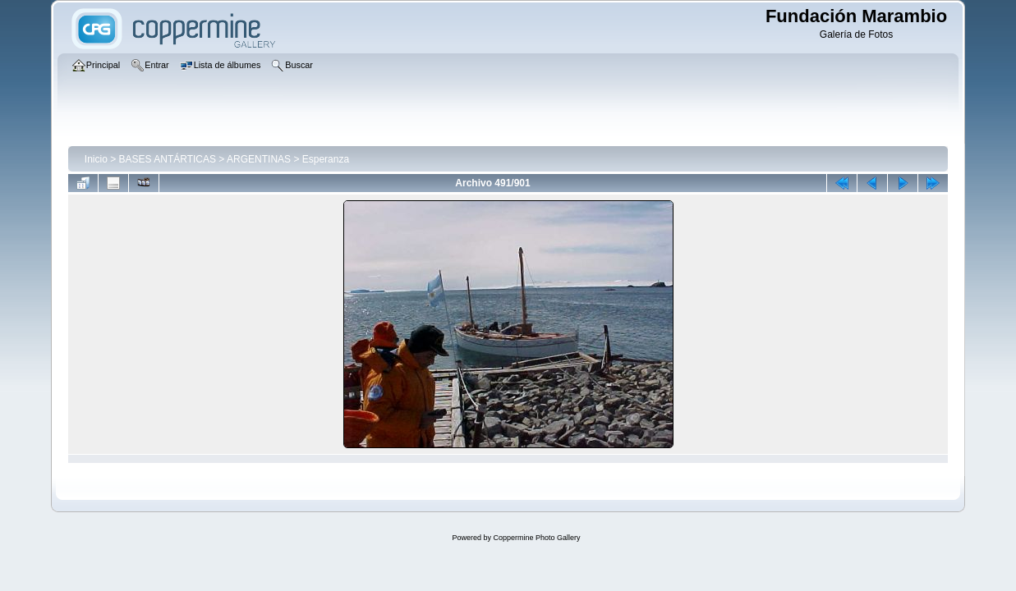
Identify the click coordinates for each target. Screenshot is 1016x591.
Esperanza (325, 159)
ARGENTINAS (259, 159)
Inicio (96, 159)
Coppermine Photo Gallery (536, 538)
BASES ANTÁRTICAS (167, 159)
